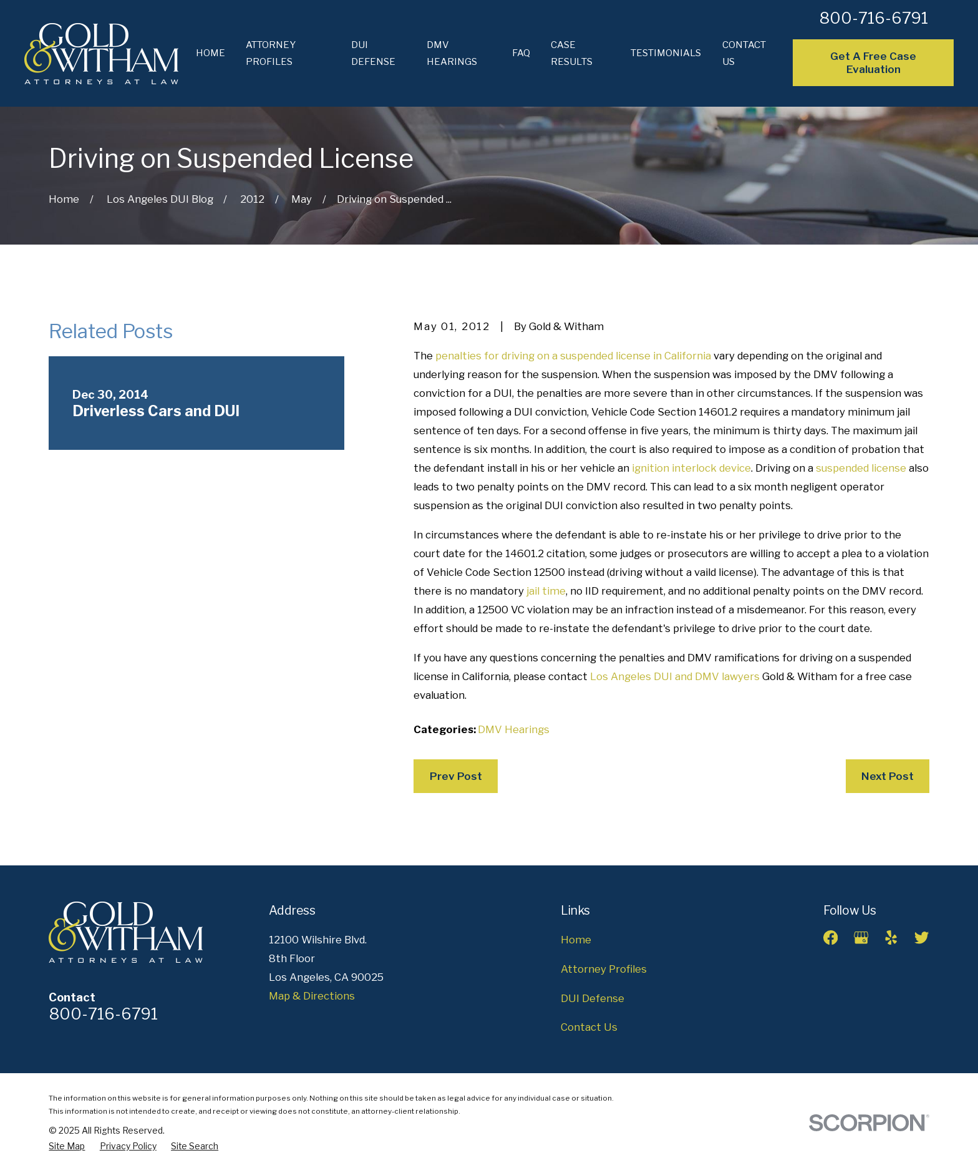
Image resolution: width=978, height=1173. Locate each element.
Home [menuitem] (210, 53)
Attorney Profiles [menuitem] (271, 53)
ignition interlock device (691, 468)
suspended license (861, 468)
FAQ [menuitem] (521, 53)
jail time (546, 591)
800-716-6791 (873, 18)
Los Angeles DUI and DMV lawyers (675, 676)
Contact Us (589, 1027)
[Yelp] (891, 937)
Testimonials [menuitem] (666, 53)
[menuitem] (67, 1146)
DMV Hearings (514, 729)
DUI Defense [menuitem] (373, 53)
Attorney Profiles (604, 969)
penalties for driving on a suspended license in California (573, 355)
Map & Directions (312, 996)
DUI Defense (592, 998)
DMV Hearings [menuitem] (452, 53)
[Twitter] (921, 937)
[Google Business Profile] (861, 937)
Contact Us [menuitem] (744, 53)
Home (576, 939)
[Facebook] (830, 937)
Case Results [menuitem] (572, 53)
